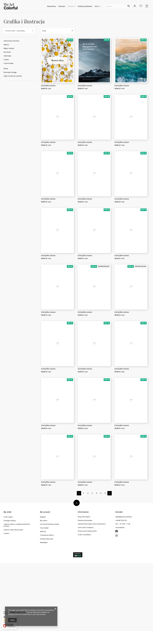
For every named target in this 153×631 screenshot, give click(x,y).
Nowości (61, 6)
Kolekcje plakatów (85, 6)
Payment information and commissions (91, 592)
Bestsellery (51, 6)
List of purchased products (49, 592)
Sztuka (6, 59)
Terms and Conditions (86, 596)
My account (45, 580)
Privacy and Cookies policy (87, 599)
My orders (43, 589)
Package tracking (9, 589)
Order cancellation (84, 603)
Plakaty (71, 6)
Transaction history (47, 603)
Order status (8, 585)
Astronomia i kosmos (11, 41)
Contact (6, 601)
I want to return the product (13, 598)
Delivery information (85, 588)
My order (7, 580)
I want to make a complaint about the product (17, 593)
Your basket (44, 596)
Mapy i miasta (9, 48)
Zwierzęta (7, 56)
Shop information (84, 585)
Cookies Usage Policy (17, 612)
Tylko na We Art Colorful (13, 76)
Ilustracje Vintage (10, 72)
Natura (6, 44)
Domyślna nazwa (48, 85)
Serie (97, 6)
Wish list (43, 600)
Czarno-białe (8, 63)
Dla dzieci (7, 52)
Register (43, 585)
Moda (6, 68)
